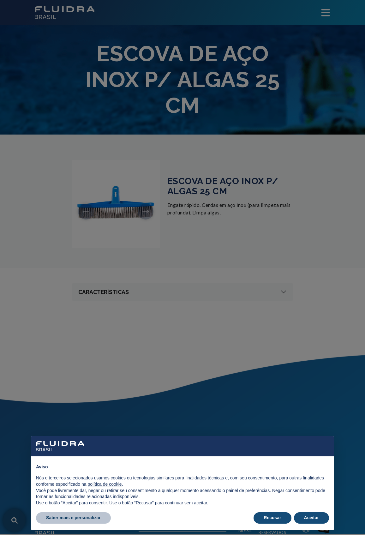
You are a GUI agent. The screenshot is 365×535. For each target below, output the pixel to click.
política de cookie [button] (104, 484)
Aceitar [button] (311, 517)
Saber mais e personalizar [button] (73, 517)
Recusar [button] (272, 517)
